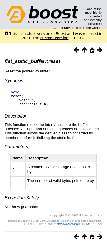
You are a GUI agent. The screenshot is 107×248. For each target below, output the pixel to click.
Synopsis (14, 80)
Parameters (16, 150)
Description (16, 119)
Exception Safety (22, 200)
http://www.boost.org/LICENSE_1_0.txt (79, 226)
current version (54, 37)
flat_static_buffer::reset (32, 61)
